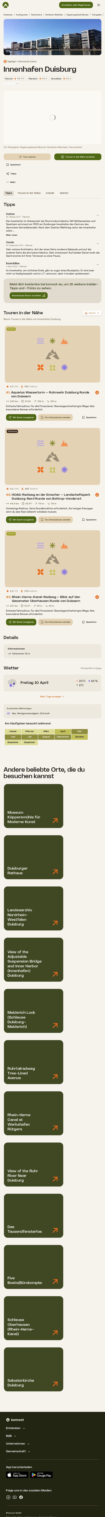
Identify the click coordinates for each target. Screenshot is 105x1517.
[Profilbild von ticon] (5, 83)
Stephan (10, 213)
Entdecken (8, 15)
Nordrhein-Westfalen (54, 15)
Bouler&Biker (13, 263)
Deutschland (36, 15)
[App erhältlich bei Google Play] (41, 1475)
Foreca (98, 668)
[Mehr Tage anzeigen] (52, 696)
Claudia (10, 242)
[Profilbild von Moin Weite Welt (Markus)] (9, 83)
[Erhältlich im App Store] (17, 1475)
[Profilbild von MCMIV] (13, 83)
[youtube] (14, 1497)
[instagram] (8, 1497)
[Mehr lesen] (11, 235)
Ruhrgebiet (96, 15)
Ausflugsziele (22, 15)
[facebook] (21, 1497)
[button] (76, 5)
